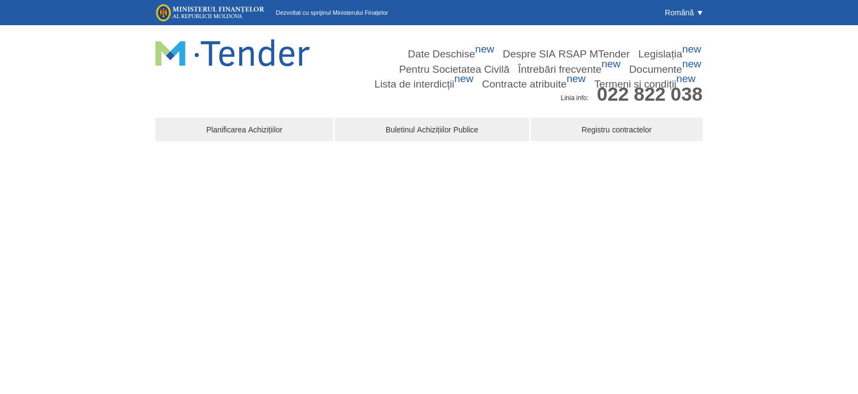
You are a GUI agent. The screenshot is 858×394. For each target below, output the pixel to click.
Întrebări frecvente (659, 43)
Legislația (514, 43)
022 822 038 (650, 78)
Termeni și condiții (671, 57)
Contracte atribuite (595, 57)
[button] (684, 12)
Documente (453, 57)
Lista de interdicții (519, 57)
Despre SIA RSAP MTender (442, 43)
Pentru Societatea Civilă (579, 43)
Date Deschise (363, 43)
